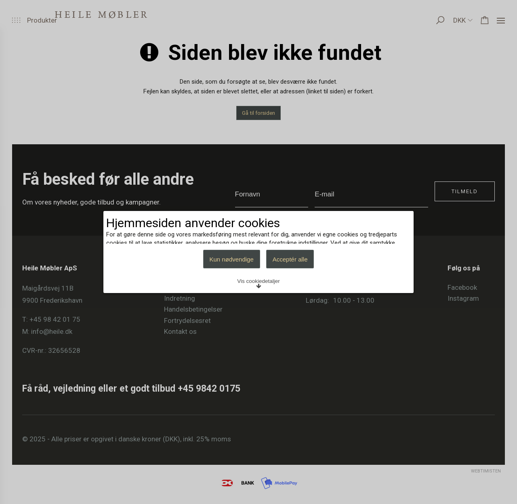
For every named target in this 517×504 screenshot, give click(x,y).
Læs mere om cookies (148, 241)
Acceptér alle (290, 295)
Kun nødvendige (232, 295)
